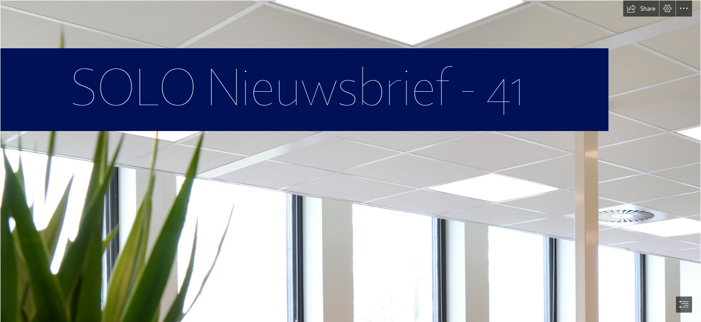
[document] (350, 161)
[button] (641, 8)
